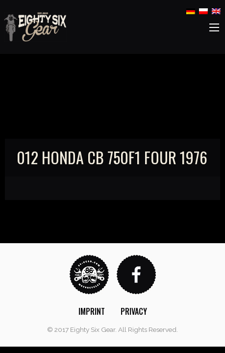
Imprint (91, 311)
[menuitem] (92, 311)
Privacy (134, 311)
